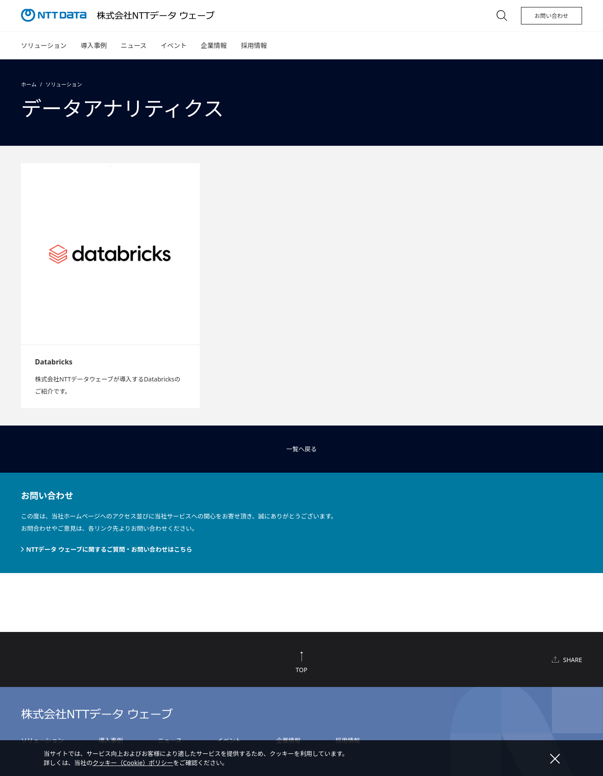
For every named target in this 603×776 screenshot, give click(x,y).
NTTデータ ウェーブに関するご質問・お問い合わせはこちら (109, 549)
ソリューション (44, 45)
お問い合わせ (551, 16)
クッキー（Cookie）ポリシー (133, 763)
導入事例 (94, 45)
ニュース (134, 45)
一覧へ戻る (301, 449)
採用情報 (254, 45)
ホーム (29, 84)
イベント (174, 45)
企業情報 (214, 45)
